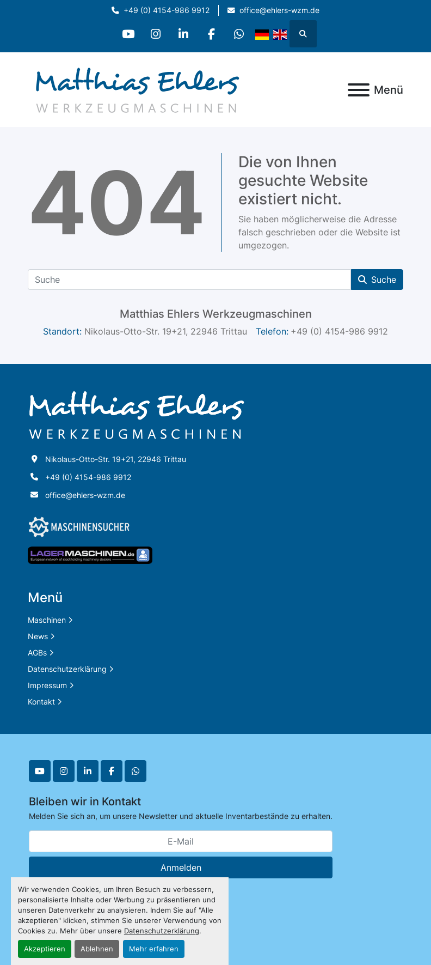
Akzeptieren (44, 949)
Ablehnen (97, 949)
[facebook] (211, 33)
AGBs (37, 652)
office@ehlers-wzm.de (279, 10)
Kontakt (41, 701)
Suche (377, 279)
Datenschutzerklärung (161, 931)
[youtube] (127, 33)
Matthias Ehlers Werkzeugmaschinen (216, 313)
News (38, 636)
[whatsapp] (239, 33)
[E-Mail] (181, 841)
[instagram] (155, 33)
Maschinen (47, 619)
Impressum (47, 685)
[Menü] (359, 89)
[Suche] (189, 279)
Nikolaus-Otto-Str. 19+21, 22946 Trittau (115, 459)
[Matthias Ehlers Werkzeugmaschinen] (136, 414)
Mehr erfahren (153, 949)
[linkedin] (183, 33)
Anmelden (181, 867)
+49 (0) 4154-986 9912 (167, 10)
